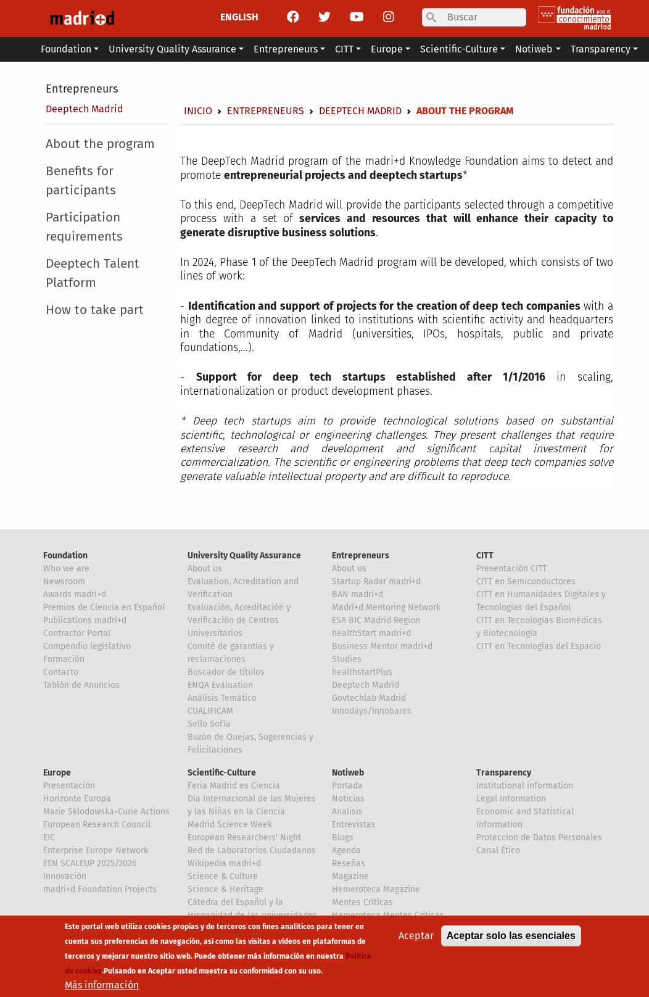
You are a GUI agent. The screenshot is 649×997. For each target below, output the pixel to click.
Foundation (65, 555)
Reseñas (348, 863)
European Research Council (97, 824)
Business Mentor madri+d (382, 646)
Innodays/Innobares (371, 711)
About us (205, 568)
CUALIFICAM (210, 711)
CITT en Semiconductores (526, 581)
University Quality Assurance (244, 555)
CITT (485, 555)
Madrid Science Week (230, 824)
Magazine (350, 876)
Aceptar (416, 935)
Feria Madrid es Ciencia (234, 785)
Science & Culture (223, 876)
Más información (102, 985)
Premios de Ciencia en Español (104, 607)
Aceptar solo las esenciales (511, 935)
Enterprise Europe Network (95, 850)
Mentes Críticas (362, 902)
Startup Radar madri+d (376, 581)
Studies (347, 659)
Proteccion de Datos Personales (539, 837)
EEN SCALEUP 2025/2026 (89, 863)
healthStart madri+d (371, 633)
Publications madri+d (84, 620)
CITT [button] (344, 49)
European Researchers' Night (244, 837)
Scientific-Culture (222, 772)
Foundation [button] (66, 49)
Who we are (66, 568)
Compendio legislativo (87, 646)
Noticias (348, 798)
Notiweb (348, 772)
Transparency (503, 772)
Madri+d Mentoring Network (386, 607)
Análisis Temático (222, 698)
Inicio (198, 111)
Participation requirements (84, 227)
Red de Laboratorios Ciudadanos (252, 850)
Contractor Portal (76, 633)
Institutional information (524, 785)
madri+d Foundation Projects (100, 889)
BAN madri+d (357, 594)
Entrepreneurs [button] (286, 49)
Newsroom (64, 581)
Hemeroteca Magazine (376, 889)
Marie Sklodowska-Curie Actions (106, 811)
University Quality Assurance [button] (172, 49)
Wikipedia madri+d (224, 863)
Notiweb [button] (534, 49)
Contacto (60, 672)
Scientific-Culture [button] (459, 49)
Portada (347, 785)
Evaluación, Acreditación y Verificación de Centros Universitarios (239, 620)
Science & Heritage (225, 889)
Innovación (64, 876)
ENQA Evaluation (220, 685)
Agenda (346, 850)
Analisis (347, 811)
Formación (64, 659)
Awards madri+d (74, 594)
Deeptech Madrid (84, 109)
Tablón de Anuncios (81, 685)
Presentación (69, 785)
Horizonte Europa (77, 798)
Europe (57, 772)
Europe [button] (387, 49)
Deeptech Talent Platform (92, 273)
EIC (49, 837)
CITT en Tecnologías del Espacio (538, 646)
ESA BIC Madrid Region (376, 620)
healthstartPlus (362, 672)
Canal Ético (498, 850)
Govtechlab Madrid (369, 698)
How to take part (95, 310)
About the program (100, 144)
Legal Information (511, 798)
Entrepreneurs (82, 89)
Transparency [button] (600, 49)
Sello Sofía (209, 724)
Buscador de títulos (226, 672)
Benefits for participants (81, 180)
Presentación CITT (511, 568)
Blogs (342, 837)
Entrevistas (354, 824)
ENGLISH (239, 17)
